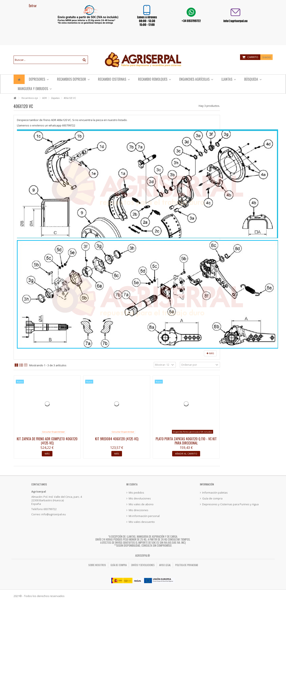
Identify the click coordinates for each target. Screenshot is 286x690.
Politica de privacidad (186, 565)
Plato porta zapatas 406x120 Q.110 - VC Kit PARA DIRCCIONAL (186, 441)
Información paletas (215, 492)
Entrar (32, 5)
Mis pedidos (136, 492)
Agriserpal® (142, 555)
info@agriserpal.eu (53, 514)
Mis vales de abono (141, 504)
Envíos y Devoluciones (143, 565)
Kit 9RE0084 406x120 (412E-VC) (116, 438)
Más (210, 353)
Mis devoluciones (140, 498)
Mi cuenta (131, 484)
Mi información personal (144, 516)
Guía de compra (212, 498)
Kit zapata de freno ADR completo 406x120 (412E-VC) (47, 441)
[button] (154, 79)
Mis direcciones (138, 510)
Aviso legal (165, 565)
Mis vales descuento (142, 522)
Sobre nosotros (97, 565)
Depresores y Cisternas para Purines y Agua (230, 504)
